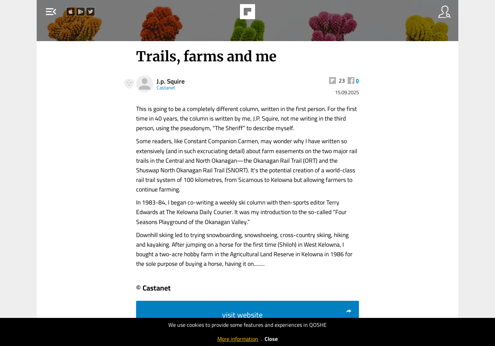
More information (237, 339)
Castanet (166, 87)
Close (271, 339)
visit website (287, 315)
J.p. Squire (171, 81)
